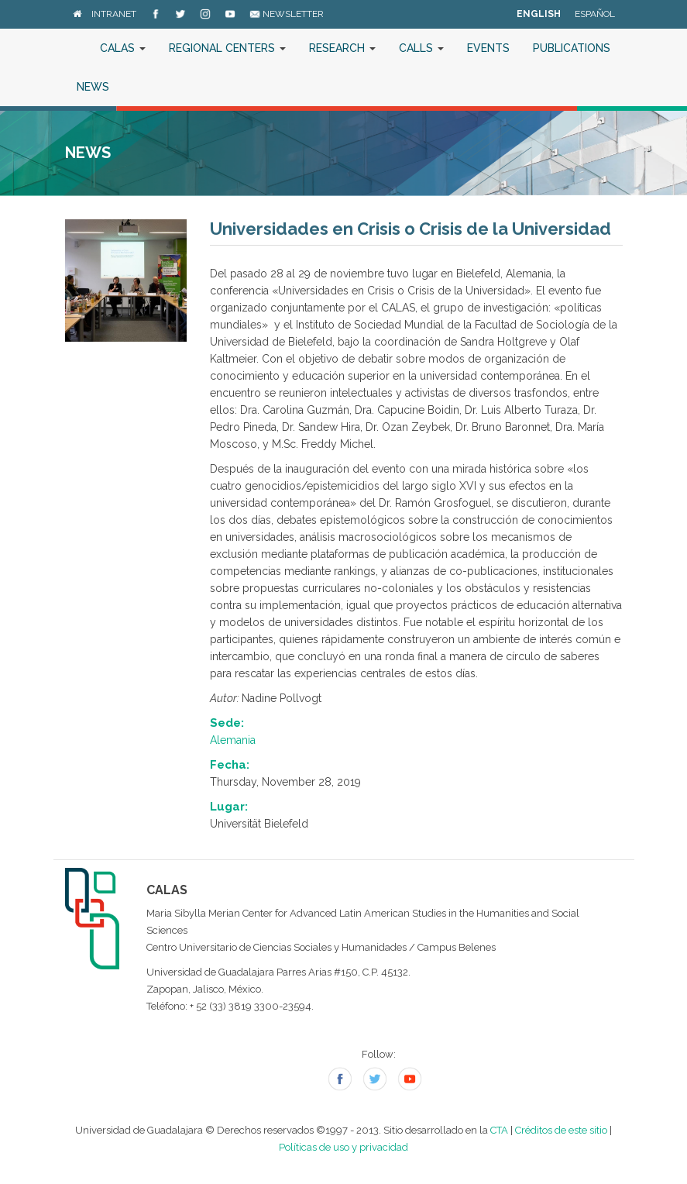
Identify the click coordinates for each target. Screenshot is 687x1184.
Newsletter (286, 14)
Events (488, 48)
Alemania (233, 740)
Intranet (113, 14)
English (539, 14)
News (93, 87)
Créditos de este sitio (561, 1130)
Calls (421, 48)
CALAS (123, 48)
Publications (571, 48)
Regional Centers (227, 48)
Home (76, 48)
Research (342, 48)
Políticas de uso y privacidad (343, 1147)
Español (595, 14)
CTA (499, 1130)
